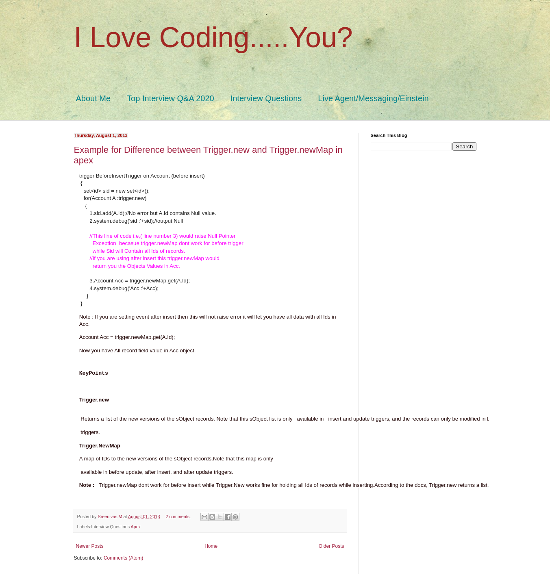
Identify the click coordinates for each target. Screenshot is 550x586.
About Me (93, 98)
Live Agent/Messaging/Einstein (373, 98)
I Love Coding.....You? (213, 37)
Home (210, 546)
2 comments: (178, 516)
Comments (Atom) (123, 558)
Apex (136, 526)
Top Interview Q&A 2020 (170, 98)
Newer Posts (90, 546)
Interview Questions (266, 98)
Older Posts (331, 546)
